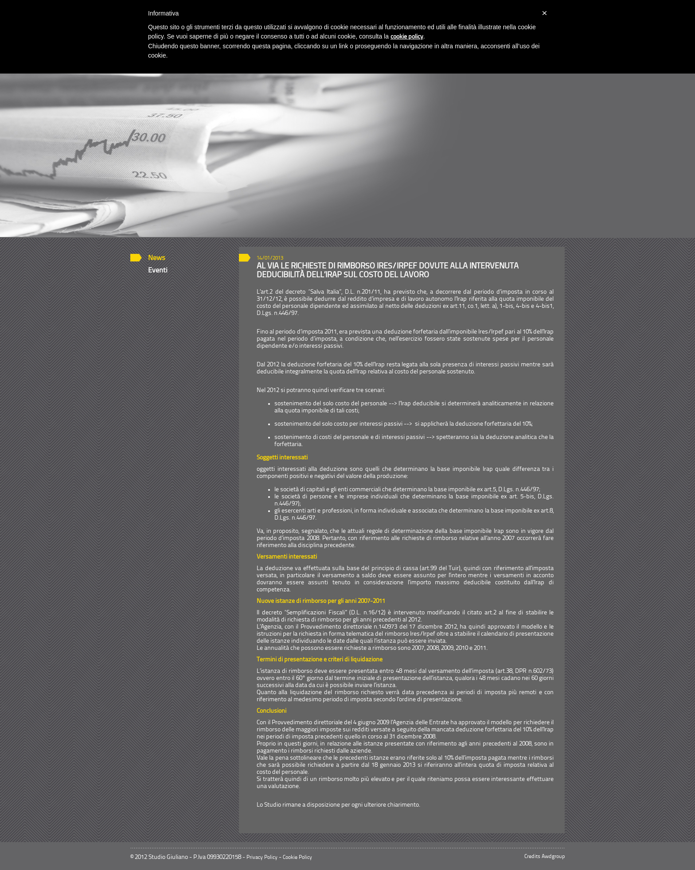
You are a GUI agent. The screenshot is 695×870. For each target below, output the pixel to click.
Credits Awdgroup (544, 856)
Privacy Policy (261, 857)
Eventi (158, 270)
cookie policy (406, 37)
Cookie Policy (297, 857)
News (156, 258)
